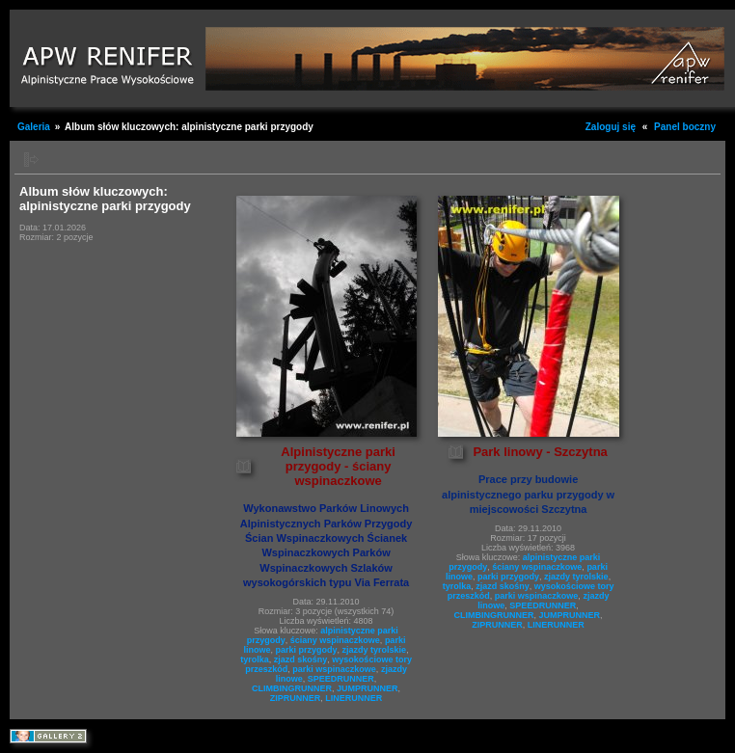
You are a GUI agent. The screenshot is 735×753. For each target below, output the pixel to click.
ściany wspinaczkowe (335, 640)
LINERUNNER (353, 698)
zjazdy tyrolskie (374, 650)
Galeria (33, 126)
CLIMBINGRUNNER (292, 688)
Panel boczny (685, 126)
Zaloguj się (610, 126)
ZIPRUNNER (295, 698)
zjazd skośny (301, 659)
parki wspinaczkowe (334, 669)
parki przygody (307, 650)
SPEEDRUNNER (341, 679)
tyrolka (254, 659)
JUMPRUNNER (367, 688)
